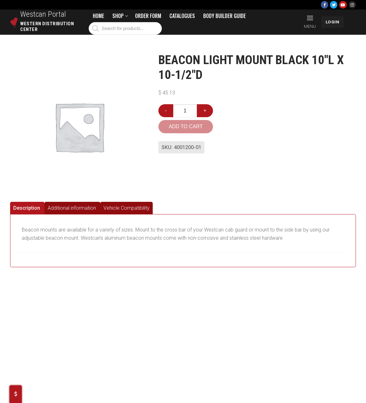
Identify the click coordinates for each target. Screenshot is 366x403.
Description (26, 208)
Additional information (72, 208)
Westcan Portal (43, 14)
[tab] (27, 208)
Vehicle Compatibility (126, 208)
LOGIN (332, 21)
